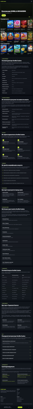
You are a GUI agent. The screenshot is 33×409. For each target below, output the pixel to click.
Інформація (18, 392)
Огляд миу (2, 401)
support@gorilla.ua (19, 401)
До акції (3, 15)
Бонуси (18, 390)
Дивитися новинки (29, 31)
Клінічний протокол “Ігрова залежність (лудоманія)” (8, 381)
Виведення (2, 400)
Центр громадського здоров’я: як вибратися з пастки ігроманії (23, 375)
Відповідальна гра (19, 400)
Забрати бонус (20, 407)
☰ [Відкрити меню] (31, 1)
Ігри (17, 391)
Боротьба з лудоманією (5, 377)
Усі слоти (31, 19)
